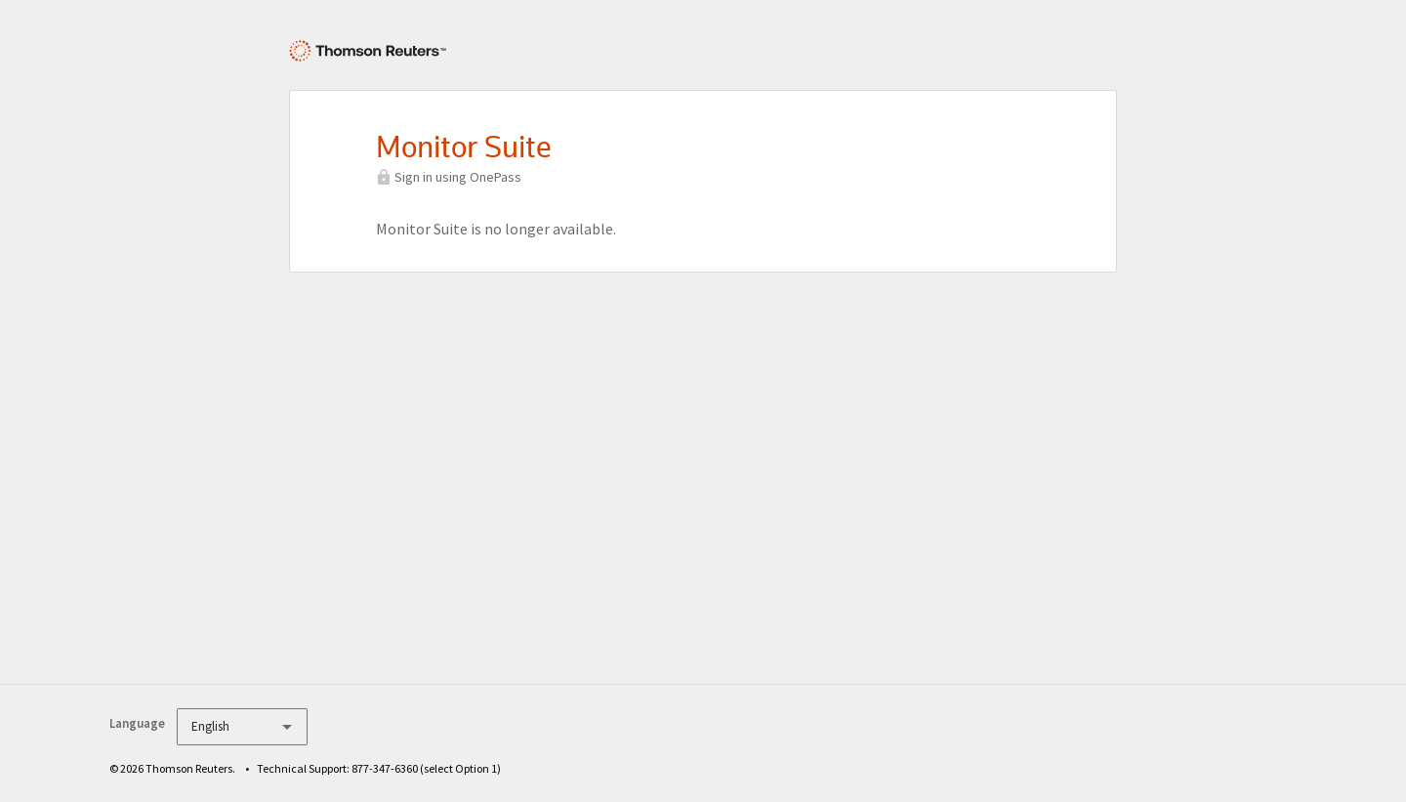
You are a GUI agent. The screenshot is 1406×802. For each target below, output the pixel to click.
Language (137, 723)
